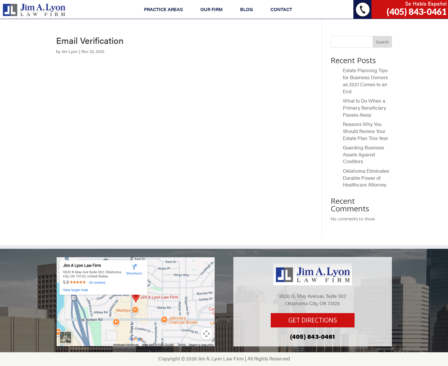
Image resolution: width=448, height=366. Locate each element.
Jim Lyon (70, 51)
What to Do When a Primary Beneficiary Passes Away (364, 107)
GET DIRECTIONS (312, 320)
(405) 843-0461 (417, 11)
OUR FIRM (211, 9)
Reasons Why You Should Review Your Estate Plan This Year (365, 130)
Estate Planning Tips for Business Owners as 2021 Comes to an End (365, 80)
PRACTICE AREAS (163, 9)
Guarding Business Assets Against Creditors (363, 154)
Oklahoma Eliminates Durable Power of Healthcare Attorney (366, 177)
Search (382, 42)
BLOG (246, 9)
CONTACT (281, 9)
